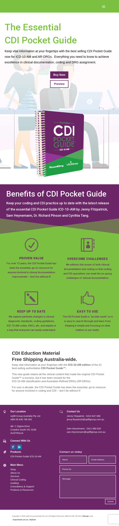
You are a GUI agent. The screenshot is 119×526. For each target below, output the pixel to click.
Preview (59, 83)
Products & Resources (21, 490)
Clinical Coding (18, 479)
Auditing (14, 483)
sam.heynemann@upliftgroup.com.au (86, 432)
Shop (13, 469)
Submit (110, 501)
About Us (15, 472)
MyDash (33, 520)
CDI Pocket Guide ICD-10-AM (25, 456)
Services (14, 476)
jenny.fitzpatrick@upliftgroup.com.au (85, 419)
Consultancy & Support (22, 486)
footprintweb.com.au (21, 520)
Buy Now (59, 74)
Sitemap (85, 516)
